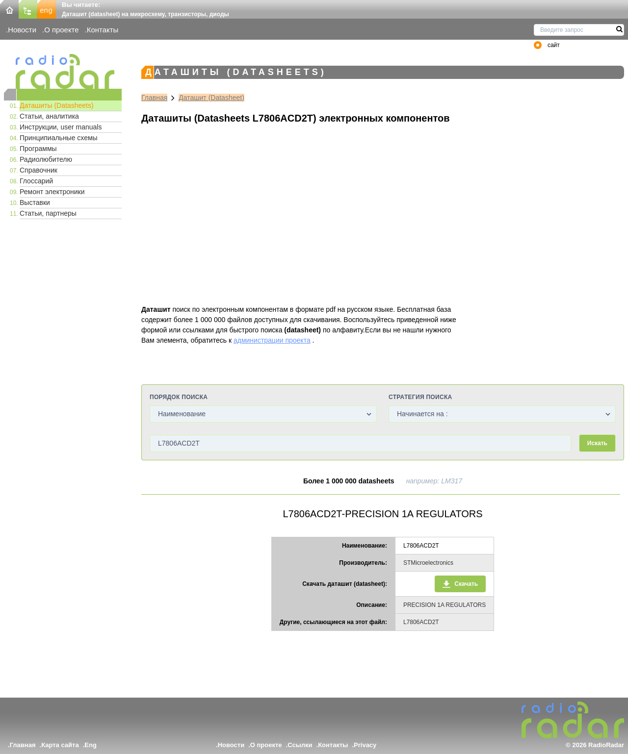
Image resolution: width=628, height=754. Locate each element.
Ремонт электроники (52, 192)
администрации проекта (272, 340)
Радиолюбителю (46, 159)
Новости (22, 29)
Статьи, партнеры (48, 213)
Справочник (38, 170)
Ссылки (300, 745)
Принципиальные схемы (59, 138)
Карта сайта (60, 745)
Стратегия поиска (420, 397)
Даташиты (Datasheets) (57, 105)
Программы (38, 148)
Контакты (103, 29)
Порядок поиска (179, 397)
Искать (597, 443)
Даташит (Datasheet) (211, 97)
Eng (90, 745)
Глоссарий (36, 181)
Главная (154, 97)
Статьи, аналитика (49, 116)
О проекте (61, 29)
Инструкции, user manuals (61, 127)
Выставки (35, 202)
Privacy (365, 745)
